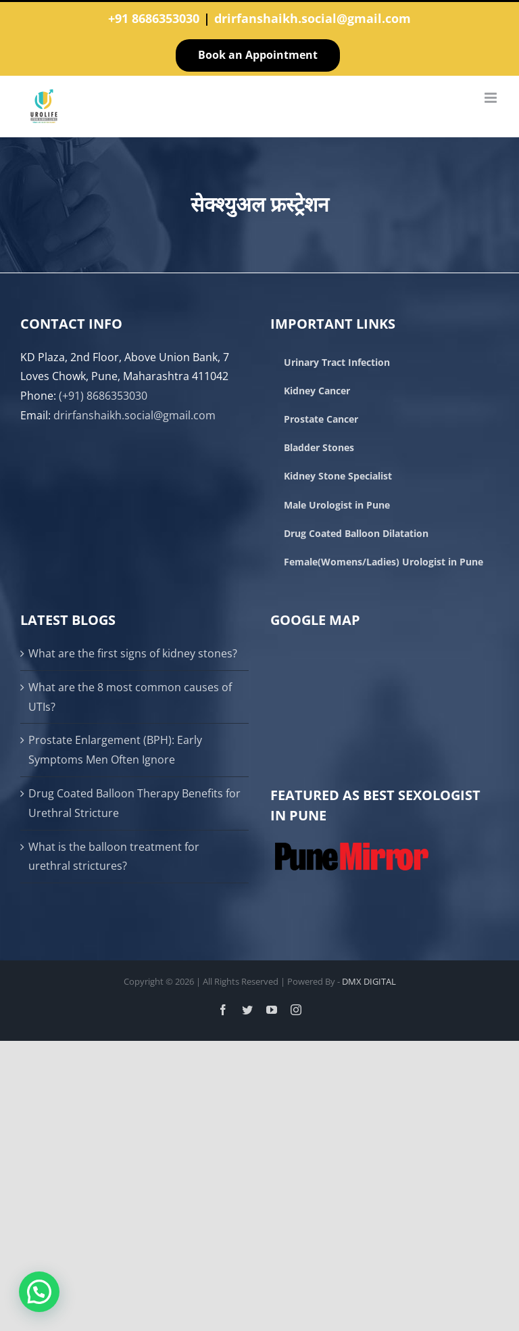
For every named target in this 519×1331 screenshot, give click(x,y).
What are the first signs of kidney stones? (132, 653)
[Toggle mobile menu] (492, 98)
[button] (39, 1291)
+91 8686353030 (153, 18)
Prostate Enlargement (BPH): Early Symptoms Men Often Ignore (115, 749)
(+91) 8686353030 (103, 395)
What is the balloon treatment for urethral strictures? (113, 856)
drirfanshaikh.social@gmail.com (312, 18)
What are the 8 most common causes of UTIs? (130, 697)
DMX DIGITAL (369, 981)
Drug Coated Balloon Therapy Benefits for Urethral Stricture (134, 803)
